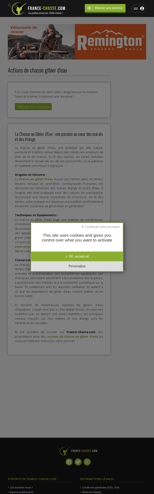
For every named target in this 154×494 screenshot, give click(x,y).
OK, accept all (77, 256)
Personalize (77, 266)
